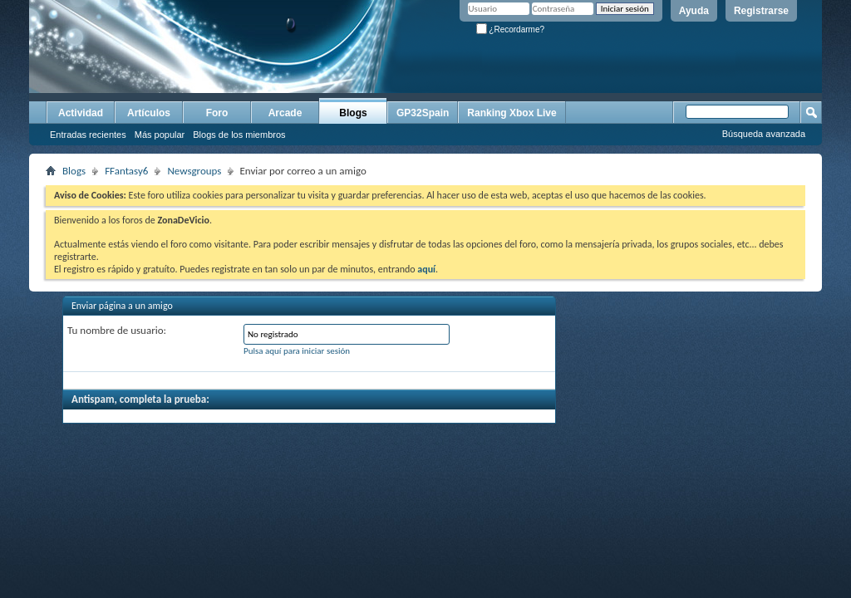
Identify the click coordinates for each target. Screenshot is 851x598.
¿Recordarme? (510, 29)
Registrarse (761, 11)
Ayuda (694, 11)
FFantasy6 (126, 170)
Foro (217, 113)
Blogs (352, 113)
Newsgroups (194, 170)
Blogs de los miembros (239, 135)
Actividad (80, 113)
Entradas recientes (88, 135)
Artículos (148, 113)
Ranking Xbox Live (511, 113)
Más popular (160, 135)
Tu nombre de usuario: (116, 330)
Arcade (285, 113)
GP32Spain (422, 113)
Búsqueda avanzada (763, 134)
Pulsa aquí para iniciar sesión (296, 351)
